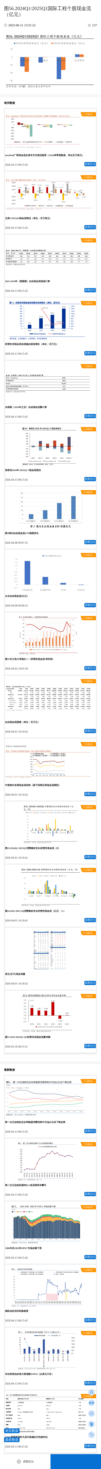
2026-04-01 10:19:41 (16, 857)
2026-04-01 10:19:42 (16, 731)
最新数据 (11, 1440)
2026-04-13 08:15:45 (16, 164)
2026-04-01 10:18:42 (16, 983)
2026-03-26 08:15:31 (16, 1046)
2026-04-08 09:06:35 (16, 605)
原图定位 (90, 164)
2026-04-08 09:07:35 (16, 542)
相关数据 (11, 1431)
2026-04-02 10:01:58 (16, 668)
